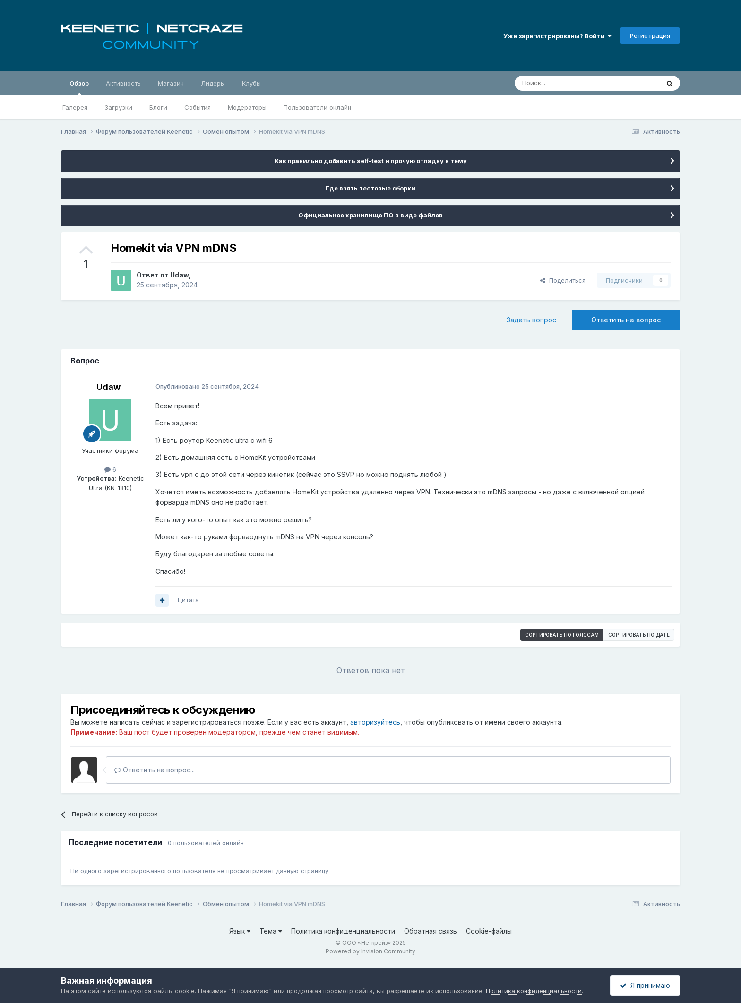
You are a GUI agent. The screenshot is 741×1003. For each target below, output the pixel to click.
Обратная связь (430, 931)
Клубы (251, 83)
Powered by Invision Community (370, 951)
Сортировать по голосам (562, 635)
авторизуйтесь (375, 722)
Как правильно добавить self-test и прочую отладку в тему (371, 160)
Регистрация (650, 35)
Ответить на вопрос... (154, 770)
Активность (123, 83)
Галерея (74, 107)
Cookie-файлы (489, 931)
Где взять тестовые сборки (370, 188)
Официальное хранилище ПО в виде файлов (370, 215)
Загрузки (118, 107)
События (197, 107)
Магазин (171, 83)
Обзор (79, 87)
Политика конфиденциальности (343, 931)
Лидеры (213, 83)
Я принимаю (645, 985)
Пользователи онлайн (317, 107)
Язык (239, 931)
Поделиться (563, 280)
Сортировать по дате (639, 635)
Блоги (158, 107)
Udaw (179, 275)
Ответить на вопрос (626, 320)
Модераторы (247, 107)
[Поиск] (565, 83)
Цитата (188, 600)
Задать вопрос (531, 320)
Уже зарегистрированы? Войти (557, 36)
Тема (270, 931)
